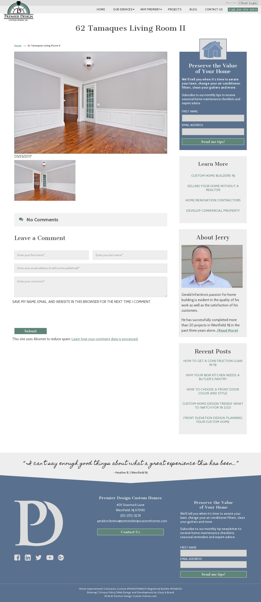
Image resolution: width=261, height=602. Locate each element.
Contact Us (130, 532)
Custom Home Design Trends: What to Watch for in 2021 (212, 405)
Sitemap (92, 592)
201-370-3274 (130, 515)
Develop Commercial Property (213, 211)
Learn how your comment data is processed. (105, 339)
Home (17, 45)
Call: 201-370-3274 (243, 9)
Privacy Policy (107, 592)
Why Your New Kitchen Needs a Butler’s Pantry (213, 377)
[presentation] (46, 316)
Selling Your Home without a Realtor (213, 188)
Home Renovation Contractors (213, 200)
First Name (190, 111)
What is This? (231, 3)
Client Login (248, 2)
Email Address (192, 125)
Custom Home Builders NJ (213, 176)
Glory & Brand (165, 592)
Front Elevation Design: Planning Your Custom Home (212, 420)
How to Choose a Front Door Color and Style (213, 391)
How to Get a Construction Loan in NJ (212, 363)
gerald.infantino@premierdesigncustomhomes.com (132, 521)
